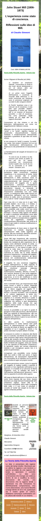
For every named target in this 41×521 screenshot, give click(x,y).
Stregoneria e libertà (17, 501)
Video (24, 511)
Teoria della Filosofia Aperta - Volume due (19, 73)
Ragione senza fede (20, 505)
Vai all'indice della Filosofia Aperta (32, 420)
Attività (22, 508)
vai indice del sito (8, 419)
